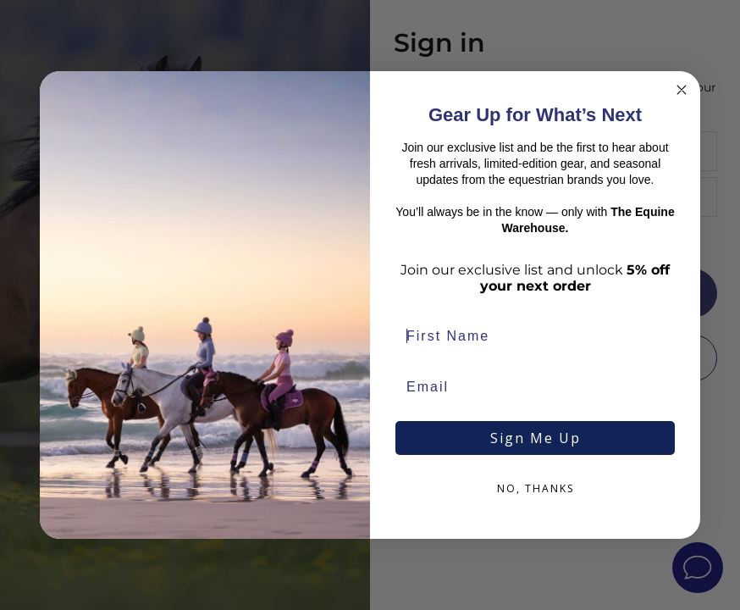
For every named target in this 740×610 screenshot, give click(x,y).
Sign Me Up (535, 438)
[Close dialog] (681, 90)
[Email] (535, 387)
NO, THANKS (535, 488)
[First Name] (535, 336)
